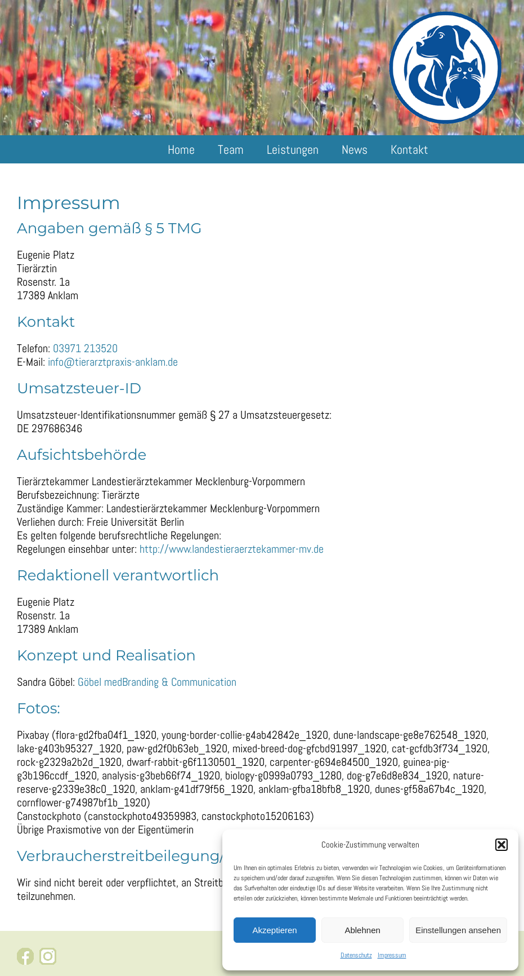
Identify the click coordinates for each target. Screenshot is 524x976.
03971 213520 (85, 348)
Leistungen (293, 149)
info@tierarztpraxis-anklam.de (113, 361)
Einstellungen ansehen (458, 930)
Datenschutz (356, 955)
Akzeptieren (274, 930)
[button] (501, 844)
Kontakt (409, 149)
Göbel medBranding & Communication (157, 682)
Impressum (392, 955)
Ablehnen (362, 930)
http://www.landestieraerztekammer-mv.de (232, 549)
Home (181, 149)
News (355, 149)
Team (231, 149)
